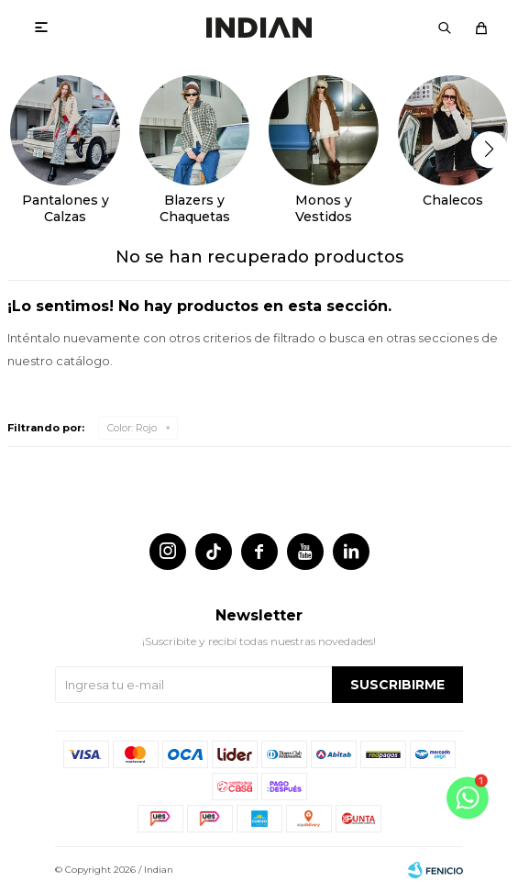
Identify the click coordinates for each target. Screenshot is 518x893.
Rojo (132, 427)
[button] (489, 149)
